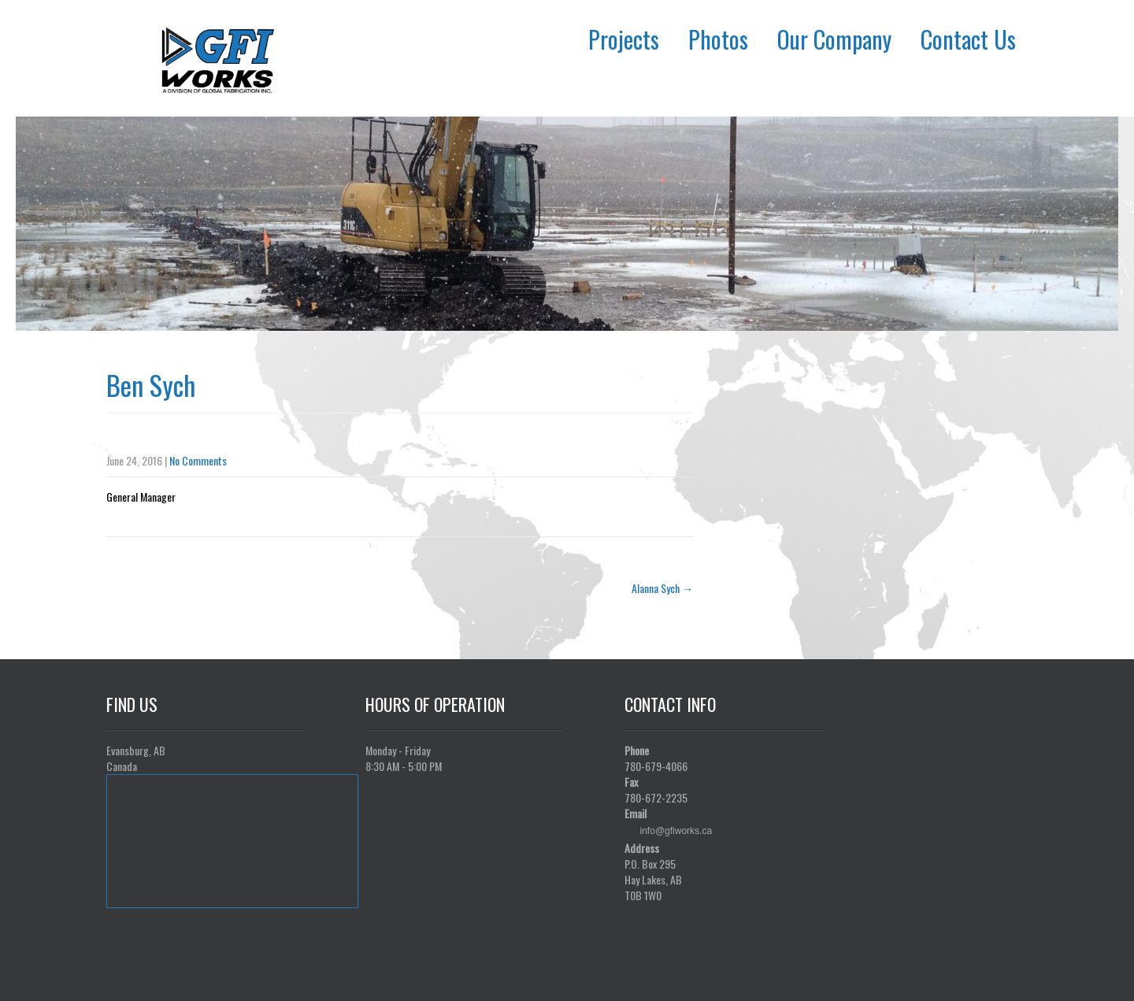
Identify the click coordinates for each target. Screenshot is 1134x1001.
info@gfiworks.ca (676, 830)
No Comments (198, 460)
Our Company (834, 39)
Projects (623, 39)
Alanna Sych (662, 588)
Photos (718, 39)
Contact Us (968, 39)
